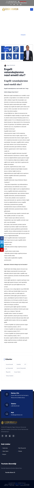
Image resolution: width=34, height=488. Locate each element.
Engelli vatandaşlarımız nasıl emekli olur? (14, 72)
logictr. (16, 483)
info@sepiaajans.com (19, 484)
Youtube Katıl (23, 1)
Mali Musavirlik (22, 448)
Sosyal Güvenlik (9, 364)
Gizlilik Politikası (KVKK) (24, 485)
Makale (20, 451)
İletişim (4, 454)
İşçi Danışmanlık (9, 368)
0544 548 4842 (26, 484)
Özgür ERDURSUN (11, 65)
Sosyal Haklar (17, 372)
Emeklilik (19, 364)
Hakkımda (5, 448)
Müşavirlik (8, 372)
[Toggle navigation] (31, 9)
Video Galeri (5, 451)
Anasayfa (23, 34)
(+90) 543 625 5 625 (15, 406)
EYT (25, 364)
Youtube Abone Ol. (10, 472)
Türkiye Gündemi (9, 375)
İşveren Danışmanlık (21, 368)
